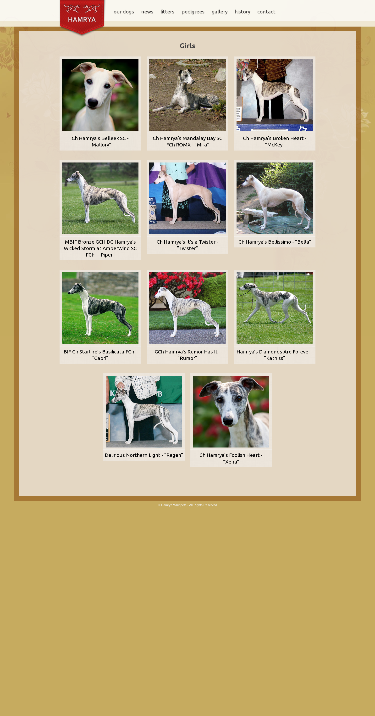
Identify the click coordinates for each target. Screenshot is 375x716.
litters (167, 11)
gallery (219, 11)
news (147, 11)
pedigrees (193, 11)
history (242, 11)
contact (266, 11)
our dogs (124, 11)
